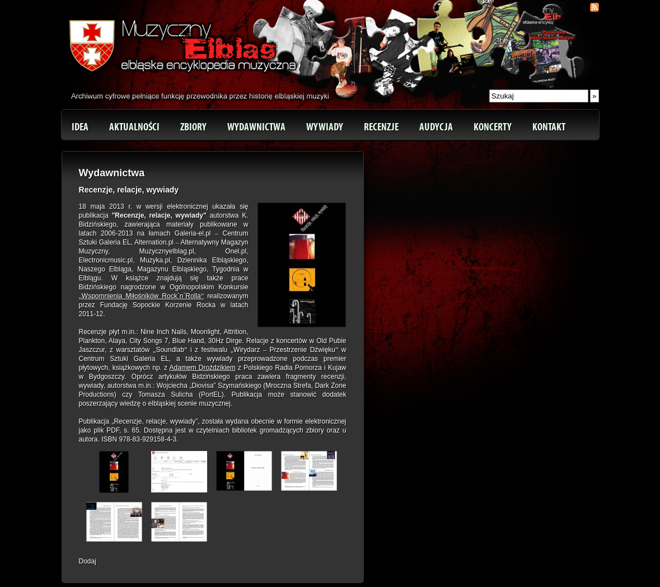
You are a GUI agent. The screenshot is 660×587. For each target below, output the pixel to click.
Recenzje (381, 127)
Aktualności (134, 127)
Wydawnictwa (256, 127)
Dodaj (87, 561)
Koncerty (493, 127)
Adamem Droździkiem (203, 368)
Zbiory (193, 127)
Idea (80, 127)
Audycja (436, 127)
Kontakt (548, 127)
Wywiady (324, 127)
